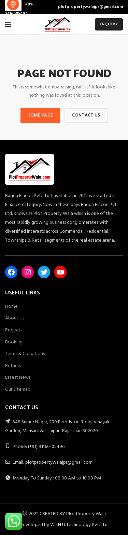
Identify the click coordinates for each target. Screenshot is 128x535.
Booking (14, 342)
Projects (13, 330)
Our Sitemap (17, 389)
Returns (12, 366)
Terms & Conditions (25, 354)
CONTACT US (86, 115)
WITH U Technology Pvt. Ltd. (79, 525)
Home (11, 307)
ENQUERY (109, 24)
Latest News (17, 377)
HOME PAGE (40, 115)
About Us (14, 318)
